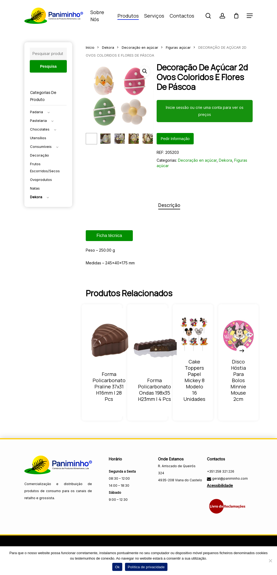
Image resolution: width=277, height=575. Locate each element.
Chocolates (40, 129)
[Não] (270, 560)
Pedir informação (175, 139)
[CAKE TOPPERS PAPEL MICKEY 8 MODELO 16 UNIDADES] (194, 334)
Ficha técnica (109, 235)
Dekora (36, 197)
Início (90, 48)
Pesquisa (48, 66)
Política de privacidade (146, 567)
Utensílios (38, 138)
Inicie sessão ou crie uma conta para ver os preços (204, 111)
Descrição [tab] (169, 205)
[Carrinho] (236, 16)
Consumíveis (41, 146)
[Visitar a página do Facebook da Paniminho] (162, 492)
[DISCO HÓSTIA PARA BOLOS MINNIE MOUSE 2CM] (238, 336)
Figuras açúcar (178, 48)
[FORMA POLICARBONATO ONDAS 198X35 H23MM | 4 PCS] (154, 347)
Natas (35, 188)
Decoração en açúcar (140, 48)
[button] (250, 16)
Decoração (39, 155)
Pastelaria (38, 120)
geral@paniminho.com (229, 478)
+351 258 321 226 (220, 471)
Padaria (36, 112)
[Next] (241, 350)
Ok (117, 567)
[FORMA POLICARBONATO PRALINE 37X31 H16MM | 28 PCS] (109, 341)
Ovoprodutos (41, 179)
